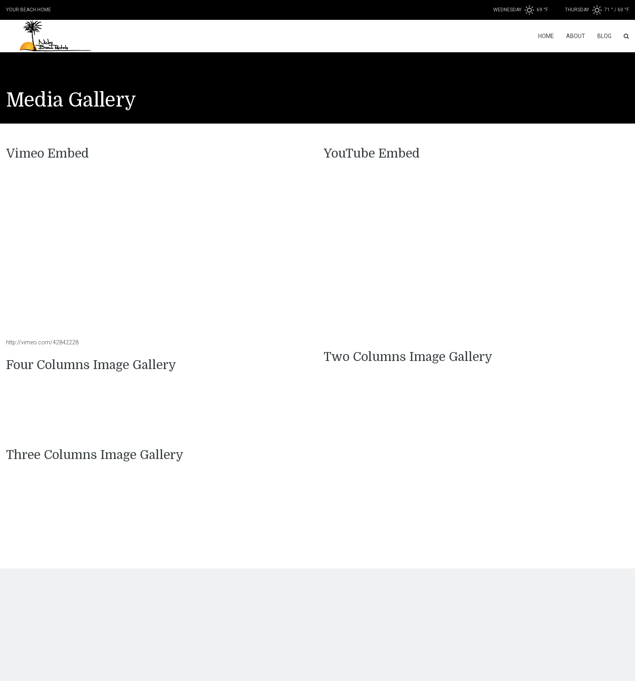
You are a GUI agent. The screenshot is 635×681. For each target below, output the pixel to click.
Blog (604, 36)
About (575, 36)
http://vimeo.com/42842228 (42, 342)
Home (546, 36)
